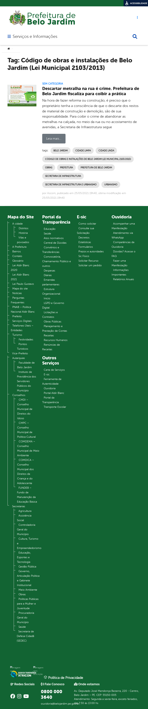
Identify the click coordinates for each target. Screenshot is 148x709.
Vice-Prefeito (20, 353)
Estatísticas (84, 242)
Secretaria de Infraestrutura (63, 176)
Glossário (18, 260)
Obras (48, 167)
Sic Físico (83, 256)
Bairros (16, 251)
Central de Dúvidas (55, 242)
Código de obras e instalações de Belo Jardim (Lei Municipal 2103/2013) (88, 159)
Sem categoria (52, 83)
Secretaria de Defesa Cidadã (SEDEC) (25, 636)
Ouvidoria (50, 388)
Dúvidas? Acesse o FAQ (123, 254)
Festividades (26, 339)
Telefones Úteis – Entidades (22, 328)
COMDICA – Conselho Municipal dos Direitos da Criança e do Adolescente (25, 472)
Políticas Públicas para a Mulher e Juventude (28, 604)
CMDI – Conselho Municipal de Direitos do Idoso (24, 409)
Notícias (17, 293)
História (23, 233)
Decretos (83, 237)
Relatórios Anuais (123, 279)
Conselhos (18, 395)
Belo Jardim (60, 150)
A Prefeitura (19, 246)
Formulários (85, 246)
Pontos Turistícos (22, 346)
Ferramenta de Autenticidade (51, 381)
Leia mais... (53, 138)
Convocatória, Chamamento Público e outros (56, 261)
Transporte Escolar (55, 406)
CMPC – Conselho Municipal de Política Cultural (26, 429)
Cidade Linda (106, 150)
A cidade (17, 223)
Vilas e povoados (23, 240)
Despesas (49, 270)
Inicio (47, 298)
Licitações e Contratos (50, 314)
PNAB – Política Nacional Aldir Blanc (23, 309)
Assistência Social (24, 518)
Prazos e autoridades (91, 251)
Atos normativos (54, 238)
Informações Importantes (120, 272)
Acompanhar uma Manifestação (123, 226)
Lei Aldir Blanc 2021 (20, 277)
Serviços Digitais (22, 321)
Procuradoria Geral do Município (25, 617)
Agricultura (24, 511)
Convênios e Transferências (50, 250)
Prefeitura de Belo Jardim (96, 167)
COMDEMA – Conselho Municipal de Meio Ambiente (28, 448)
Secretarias (18, 506)
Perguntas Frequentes (17, 300)
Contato (17, 256)
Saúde (22, 626)
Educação (50, 228)
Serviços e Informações (35, 36)
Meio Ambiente (27, 589)
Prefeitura (66, 167)
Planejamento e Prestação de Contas (54, 328)
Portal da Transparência (50, 400)
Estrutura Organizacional (51, 291)
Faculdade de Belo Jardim (26, 365)
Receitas (49, 335)
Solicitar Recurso (88, 260)
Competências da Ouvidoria (123, 244)
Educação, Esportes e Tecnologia (24, 557)
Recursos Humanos (55, 340)
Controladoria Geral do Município (26, 529)
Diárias (48, 275)
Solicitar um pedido (90, 265)
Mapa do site (20, 288)
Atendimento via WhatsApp (122, 235)
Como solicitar (87, 223)
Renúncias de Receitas (51, 347)
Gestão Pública (27, 566)
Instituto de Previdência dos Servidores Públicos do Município (26, 381)
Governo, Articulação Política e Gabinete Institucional (28, 578)
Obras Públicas (52, 321)
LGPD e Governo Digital (53, 305)
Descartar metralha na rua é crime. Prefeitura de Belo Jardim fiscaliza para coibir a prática (90, 91)
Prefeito (17, 316)
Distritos (23, 228)
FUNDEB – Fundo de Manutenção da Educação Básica (27, 494)
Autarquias (18, 358)
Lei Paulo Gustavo (23, 283)
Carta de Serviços (54, 369)
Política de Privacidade (63, 677)
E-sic (47, 374)
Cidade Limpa (83, 150)
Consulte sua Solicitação (85, 230)
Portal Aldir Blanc (54, 393)
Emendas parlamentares (50, 282)
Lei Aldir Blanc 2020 (20, 267)
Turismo (17, 334)
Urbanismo (110, 184)
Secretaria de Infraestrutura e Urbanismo (71, 184)
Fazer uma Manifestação (119, 263)
